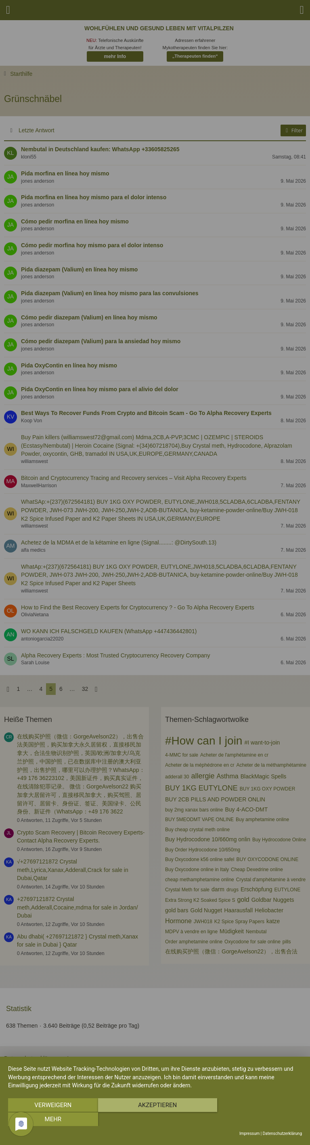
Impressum (249, 1133)
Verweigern (52, 1119)
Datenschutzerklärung (282, 1133)
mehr (257, 1119)
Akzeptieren (155, 1119)
